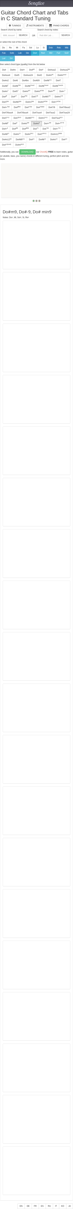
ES (42, 1206)
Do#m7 (59, 96)
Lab (20, 53)
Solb (12, 53)
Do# (35, 53)
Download (27, 152)
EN (21, 1206)
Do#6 (15, 80)
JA (69, 1206)
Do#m (13, 70)
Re (10, 47)
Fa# (58, 53)
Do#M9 (20, 139)
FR (35, 1206)
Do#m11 (56, 134)
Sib (27, 53)
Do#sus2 (52, 70)
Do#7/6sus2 (64, 107)
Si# (11, 58)
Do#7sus (57, 118)
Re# (43, 53)
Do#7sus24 (64, 112)
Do (3, 47)
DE (28, 1206)
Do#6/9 (36, 80)
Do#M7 (46, 96)
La (37, 47)
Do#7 (58, 80)
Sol (30, 47)
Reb (59, 47)
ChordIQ (43, 152)
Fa (23, 47)
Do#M (48, 80)
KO (62, 1206)
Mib (66, 47)
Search (23, 35)
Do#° (41, 70)
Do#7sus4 (37, 112)
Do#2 (39, 75)
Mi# (50, 53)
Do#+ (22, 70)
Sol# (66, 53)
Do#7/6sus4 (22, 112)
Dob (51, 47)
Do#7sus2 (50, 112)
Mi (17, 47)
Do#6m (25, 80)
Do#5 (16, 75)
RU (49, 1206)
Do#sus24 (28, 75)
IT (56, 1206)
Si (44, 47)
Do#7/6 (51, 107)
